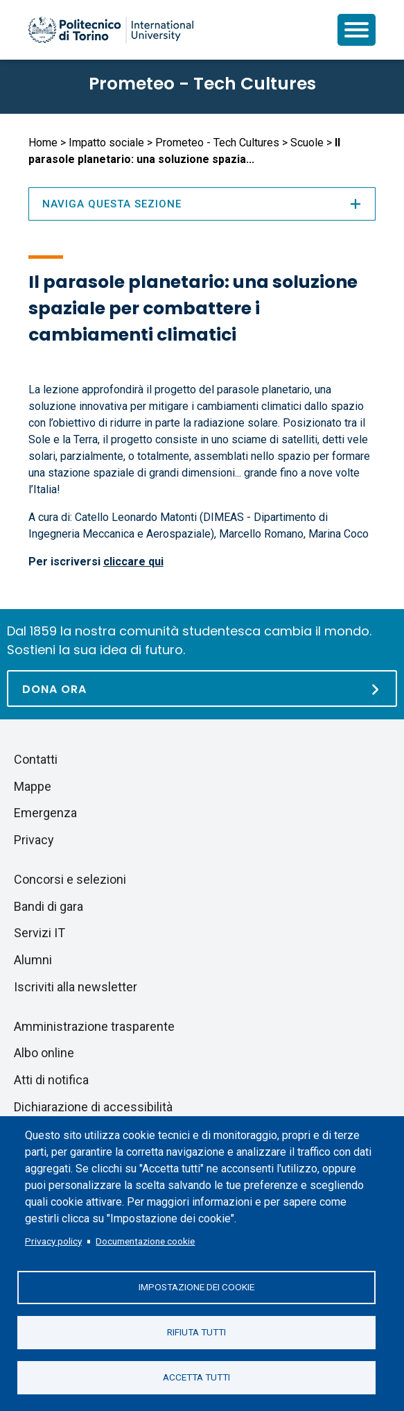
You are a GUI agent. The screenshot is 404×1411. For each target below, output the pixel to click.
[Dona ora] (202, 688)
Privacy (34, 839)
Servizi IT (39, 932)
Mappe (32, 786)
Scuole (307, 142)
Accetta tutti (196, 1377)
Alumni (33, 959)
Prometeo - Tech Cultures (202, 83)
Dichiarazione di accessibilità (93, 1107)
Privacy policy (53, 1241)
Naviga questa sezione (202, 204)
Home (43, 142)
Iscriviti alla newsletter (75, 987)
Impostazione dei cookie (196, 1286)
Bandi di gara (48, 906)
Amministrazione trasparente (94, 1026)
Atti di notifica (51, 1079)
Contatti (36, 759)
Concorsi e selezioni (70, 879)
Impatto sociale (106, 142)
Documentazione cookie (145, 1241)
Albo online (44, 1052)
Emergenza (45, 812)
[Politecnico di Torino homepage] (110, 30)
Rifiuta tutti (196, 1331)
